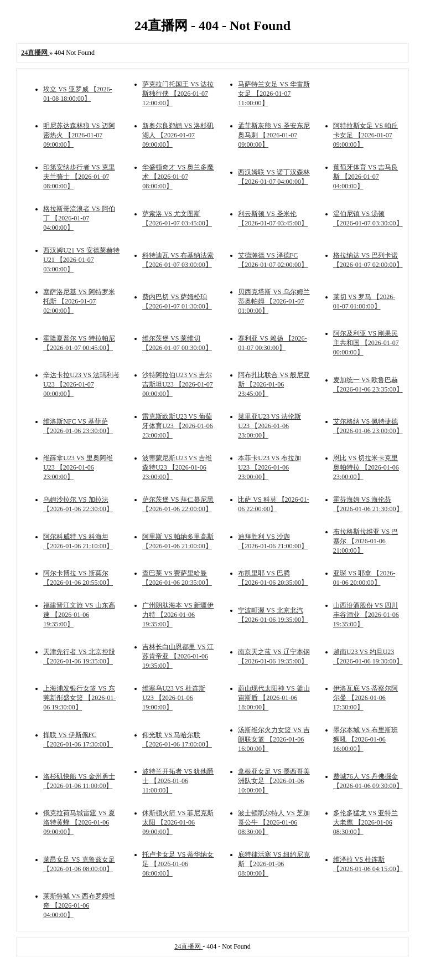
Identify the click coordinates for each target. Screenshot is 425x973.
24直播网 (188, 946)
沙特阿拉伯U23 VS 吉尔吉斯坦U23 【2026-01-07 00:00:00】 (177, 384)
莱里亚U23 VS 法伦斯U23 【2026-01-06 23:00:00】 (269, 426)
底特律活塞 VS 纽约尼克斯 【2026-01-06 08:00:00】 (273, 864)
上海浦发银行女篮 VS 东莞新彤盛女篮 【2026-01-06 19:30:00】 (79, 697)
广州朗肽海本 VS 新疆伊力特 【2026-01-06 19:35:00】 (178, 614)
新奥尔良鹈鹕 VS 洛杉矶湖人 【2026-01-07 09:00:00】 (178, 135)
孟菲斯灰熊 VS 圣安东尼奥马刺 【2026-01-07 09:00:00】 (273, 135)
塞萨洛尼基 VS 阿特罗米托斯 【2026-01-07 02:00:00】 (79, 301)
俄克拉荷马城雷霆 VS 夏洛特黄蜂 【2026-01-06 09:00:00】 (79, 822)
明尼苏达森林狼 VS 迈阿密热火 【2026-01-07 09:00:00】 (79, 135)
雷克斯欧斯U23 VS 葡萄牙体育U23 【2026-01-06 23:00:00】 (177, 426)
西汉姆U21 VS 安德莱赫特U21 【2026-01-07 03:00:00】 (81, 259)
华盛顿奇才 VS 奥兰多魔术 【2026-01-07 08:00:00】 (178, 176)
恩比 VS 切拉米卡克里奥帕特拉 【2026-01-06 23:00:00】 (366, 467)
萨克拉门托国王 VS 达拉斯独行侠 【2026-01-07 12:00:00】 (178, 93)
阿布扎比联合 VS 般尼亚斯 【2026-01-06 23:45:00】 (273, 384)
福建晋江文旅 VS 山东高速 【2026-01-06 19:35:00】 (79, 614)
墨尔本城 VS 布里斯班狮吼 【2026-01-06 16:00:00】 (365, 739)
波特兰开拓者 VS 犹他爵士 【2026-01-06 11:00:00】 (178, 781)
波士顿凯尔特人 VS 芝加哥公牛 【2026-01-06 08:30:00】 (273, 822)
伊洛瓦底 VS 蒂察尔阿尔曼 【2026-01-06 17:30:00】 (365, 697)
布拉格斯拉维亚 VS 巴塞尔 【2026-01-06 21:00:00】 (365, 541)
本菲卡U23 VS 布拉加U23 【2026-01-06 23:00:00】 (269, 467)
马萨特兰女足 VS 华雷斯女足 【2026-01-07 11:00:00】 (273, 93)
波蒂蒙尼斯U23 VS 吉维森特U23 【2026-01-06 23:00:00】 (177, 467)
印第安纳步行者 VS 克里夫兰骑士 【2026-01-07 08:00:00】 (79, 176)
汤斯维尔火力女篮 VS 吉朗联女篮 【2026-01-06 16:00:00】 (273, 739)
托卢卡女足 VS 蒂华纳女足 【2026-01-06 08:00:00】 (178, 864)
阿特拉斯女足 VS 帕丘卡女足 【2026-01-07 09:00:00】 (365, 135)
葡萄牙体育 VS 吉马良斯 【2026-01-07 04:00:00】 (365, 176)
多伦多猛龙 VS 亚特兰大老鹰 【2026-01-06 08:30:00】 (365, 822)
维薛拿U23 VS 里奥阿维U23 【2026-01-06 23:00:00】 (78, 467)
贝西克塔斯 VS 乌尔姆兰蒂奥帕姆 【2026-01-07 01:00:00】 (273, 301)
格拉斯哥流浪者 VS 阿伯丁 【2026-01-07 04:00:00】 (79, 218)
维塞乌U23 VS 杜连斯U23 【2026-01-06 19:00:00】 (173, 697)
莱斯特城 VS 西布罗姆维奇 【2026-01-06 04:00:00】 (79, 905)
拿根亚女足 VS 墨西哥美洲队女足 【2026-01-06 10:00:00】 (273, 781)
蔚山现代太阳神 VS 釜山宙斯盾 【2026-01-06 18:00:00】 (273, 697)
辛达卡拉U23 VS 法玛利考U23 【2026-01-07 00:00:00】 (81, 384)
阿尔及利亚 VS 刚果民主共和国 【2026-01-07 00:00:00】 (366, 343)
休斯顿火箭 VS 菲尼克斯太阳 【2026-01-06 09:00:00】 (178, 822)
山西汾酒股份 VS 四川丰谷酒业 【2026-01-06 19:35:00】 (366, 614)
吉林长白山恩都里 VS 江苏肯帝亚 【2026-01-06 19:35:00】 (178, 656)
